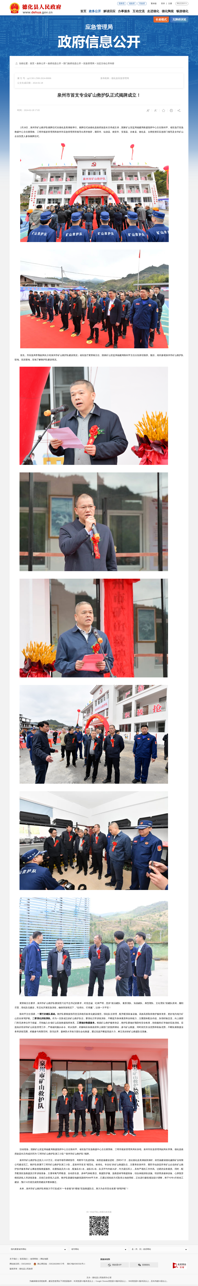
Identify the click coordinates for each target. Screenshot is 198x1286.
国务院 (122, 3)
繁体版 (154, 3)
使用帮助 (34, 1260)
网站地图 (44, 1260)
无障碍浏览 (179, 19)
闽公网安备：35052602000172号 (49, 1265)
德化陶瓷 (168, 11)
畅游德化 (182, 11)
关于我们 (13, 1260)
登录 (163, 3)
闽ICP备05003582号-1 (76, 1265)
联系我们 (24, 1260)
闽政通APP (115, 1266)
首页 (83, 11)
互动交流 (139, 11)
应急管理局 (88, 63)
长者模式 (161, 19)
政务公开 (95, 11)
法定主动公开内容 (105, 63)
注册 (170, 3)
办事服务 (124, 11)
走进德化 (153, 11)
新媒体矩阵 (105, 1261)
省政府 (132, 3)
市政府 (142, 3)
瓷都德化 (144, 1266)
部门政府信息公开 (72, 63)
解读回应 (109, 11)
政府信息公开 (54, 63)
